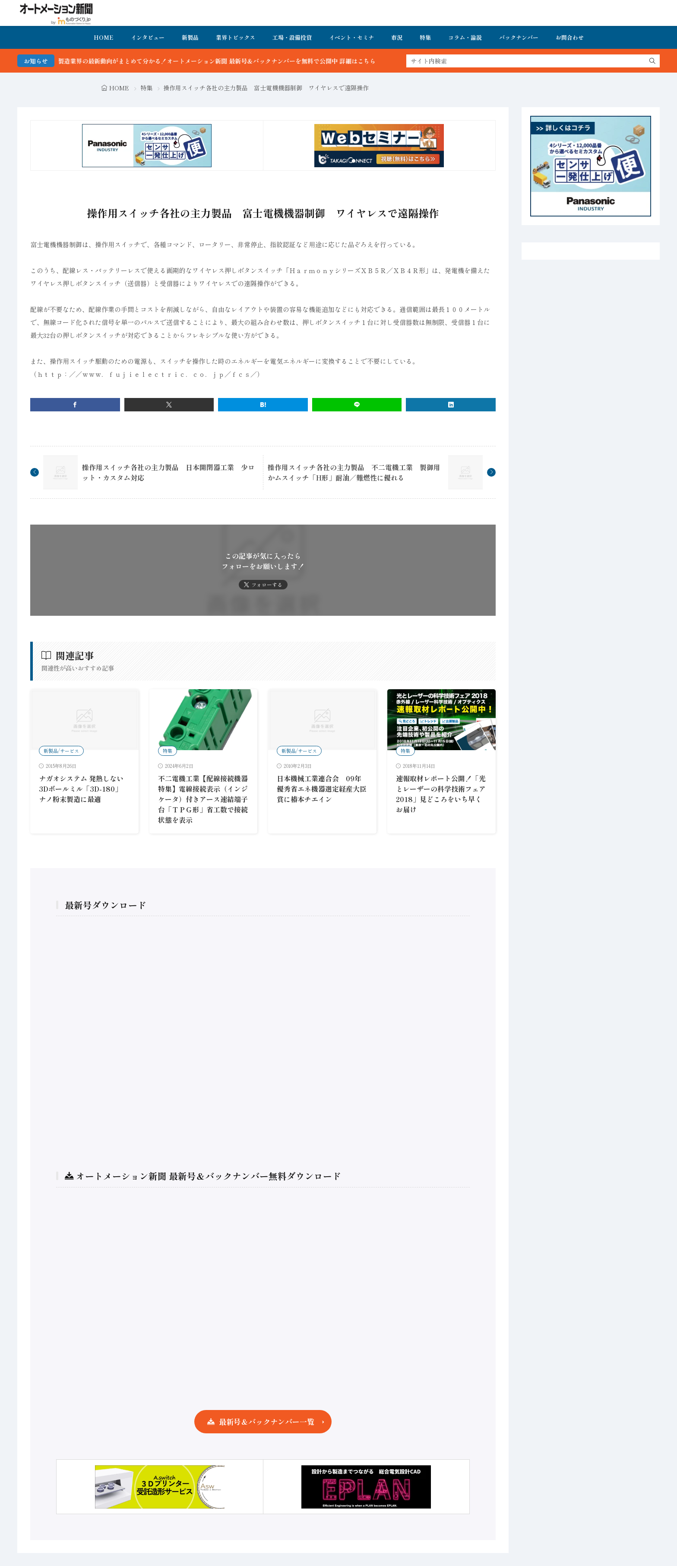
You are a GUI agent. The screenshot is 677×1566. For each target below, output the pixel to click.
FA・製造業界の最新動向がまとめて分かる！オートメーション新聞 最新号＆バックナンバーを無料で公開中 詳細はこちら (224, 61)
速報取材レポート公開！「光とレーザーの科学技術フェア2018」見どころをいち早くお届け (441, 794)
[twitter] (169, 404)
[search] (652, 61)
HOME (104, 37)
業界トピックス (235, 37)
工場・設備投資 (292, 37)
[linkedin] (451, 404)
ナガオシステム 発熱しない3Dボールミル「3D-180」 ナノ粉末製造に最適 (81, 788)
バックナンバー (518, 37)
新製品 (190, 37)
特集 (425, 37)
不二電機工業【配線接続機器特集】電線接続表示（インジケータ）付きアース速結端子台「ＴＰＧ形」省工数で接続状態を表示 (203, 799)
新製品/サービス (61, 750)
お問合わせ (570, 37)
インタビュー (148, 37)
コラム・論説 (465, 37)
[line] (357, 404)
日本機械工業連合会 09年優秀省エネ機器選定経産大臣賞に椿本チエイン (322, 788)
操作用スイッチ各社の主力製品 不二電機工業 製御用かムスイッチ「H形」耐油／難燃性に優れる (354, 472)
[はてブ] (263, 404)
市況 (396, 37)
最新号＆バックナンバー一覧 (266, 1421)
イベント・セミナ (351, 37)
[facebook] (75, 404)
